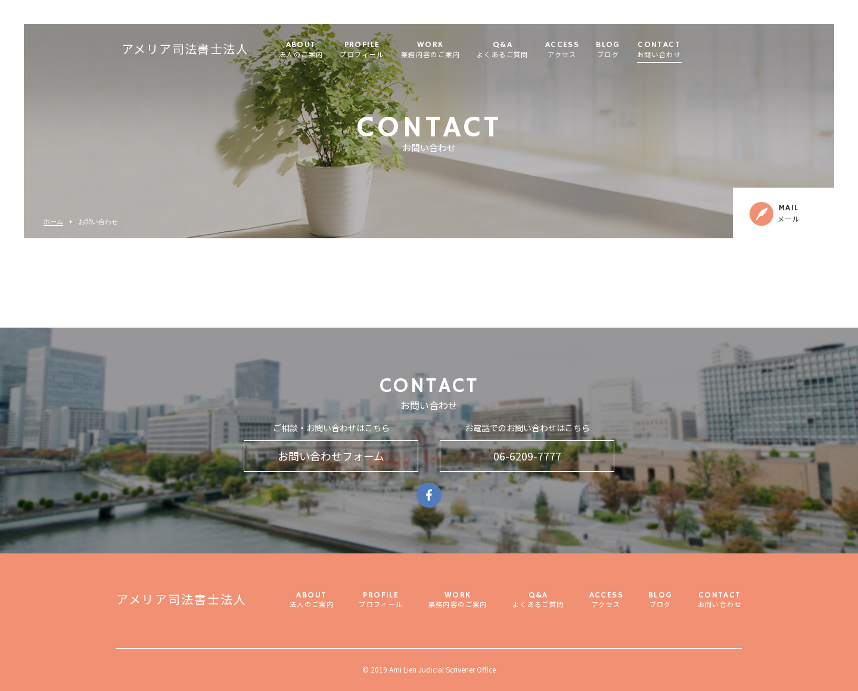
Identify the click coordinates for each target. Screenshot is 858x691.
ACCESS (588, 50)
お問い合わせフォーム (331, 455)
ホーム (53, 222)
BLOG (635, 50)
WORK (456, 50)
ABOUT (327, 50)
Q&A (529, 50)
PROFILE (388, 50)
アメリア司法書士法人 (211, 51)
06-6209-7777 (527, 455)
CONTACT (685, 50)
